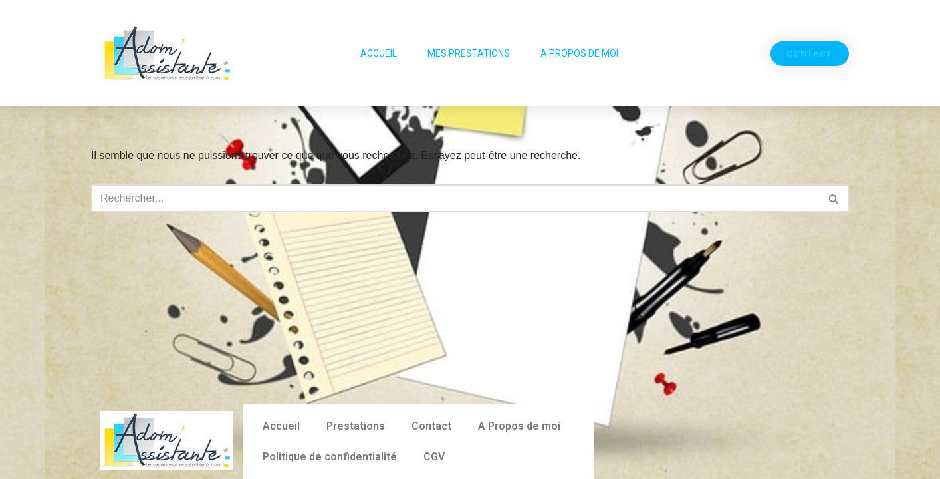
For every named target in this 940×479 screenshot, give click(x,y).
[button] (809, 53)
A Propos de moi (579, 53)
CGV (434, 456)
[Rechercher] (455, 198)
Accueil (378, 53)
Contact (431, 426)
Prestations (355, 426)
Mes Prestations (468, 53)
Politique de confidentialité (330, 456)
